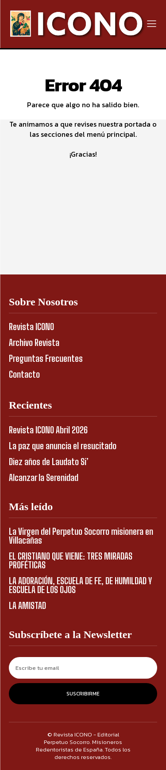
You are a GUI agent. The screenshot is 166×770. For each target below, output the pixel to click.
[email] (83, 668)
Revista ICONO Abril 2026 (48, 429)
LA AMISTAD (27, 605)
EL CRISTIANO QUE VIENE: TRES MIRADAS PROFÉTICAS (70, 560)
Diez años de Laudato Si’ (49, 461)
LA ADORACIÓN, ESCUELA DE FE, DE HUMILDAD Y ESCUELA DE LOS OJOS (80, 585)
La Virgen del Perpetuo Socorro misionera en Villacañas (81, 535)
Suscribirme (83, 694)
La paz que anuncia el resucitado (62, 445)
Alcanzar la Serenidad (43, 477)
